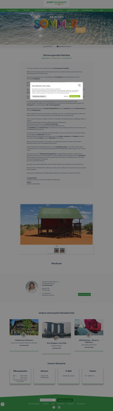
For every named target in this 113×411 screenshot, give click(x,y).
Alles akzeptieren (74, 96)
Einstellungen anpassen (39, 96)
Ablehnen (66, 96)
